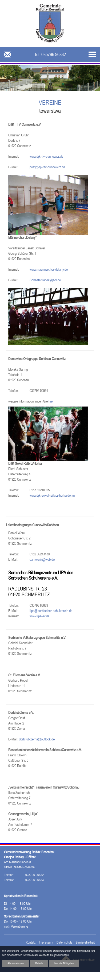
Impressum (46, 942)
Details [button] (39, 963)
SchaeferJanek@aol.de (45, 280)
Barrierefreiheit (85, 942)
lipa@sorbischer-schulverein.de (51, 611)
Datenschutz (64, 942)
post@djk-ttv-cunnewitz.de (47, 167)
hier (51, 401)
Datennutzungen (62, 950)
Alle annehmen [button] (15, 963)
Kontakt (30, 942)
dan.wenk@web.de (42, 559)
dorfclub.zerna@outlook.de (37, 739)
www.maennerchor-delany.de (49, 269)
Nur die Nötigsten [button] (64, 963)
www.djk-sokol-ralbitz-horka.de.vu (52, 495)
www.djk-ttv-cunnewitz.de (46, 156)
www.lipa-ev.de (39, 616)
